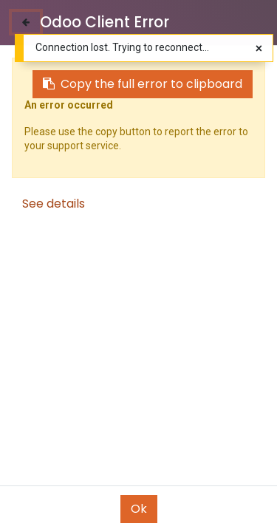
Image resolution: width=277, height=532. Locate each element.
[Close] (26, 22)
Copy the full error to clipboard (142, 83)
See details (53, 203)
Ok (139, 508)
